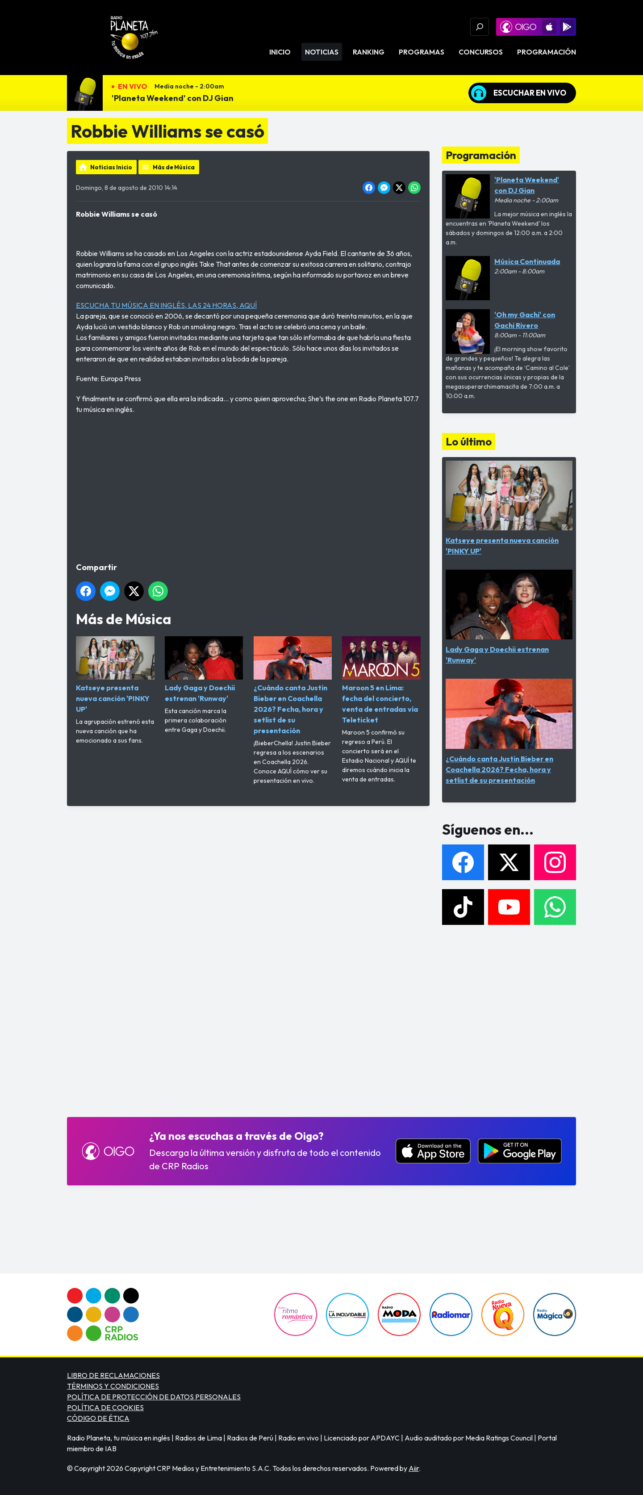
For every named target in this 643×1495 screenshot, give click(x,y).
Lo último (469, 441)
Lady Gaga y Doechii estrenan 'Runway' (204, 669)
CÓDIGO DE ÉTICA (98, 1418)
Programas (421, 51)
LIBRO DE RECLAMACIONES (113, 1375)
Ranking (368, 51)
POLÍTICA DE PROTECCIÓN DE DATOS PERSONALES (154, 1396)
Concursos (481, 51)
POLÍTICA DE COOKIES (105, 1407)
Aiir (414, 1468)
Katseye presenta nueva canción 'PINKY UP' (115, 675)
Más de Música (174, 167)
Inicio (280, 51)
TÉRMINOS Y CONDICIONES (113, 1386)
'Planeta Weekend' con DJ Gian (173, 98)
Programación (546, 51)
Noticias (321, 51)
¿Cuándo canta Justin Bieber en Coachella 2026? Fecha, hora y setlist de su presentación (293, 685)
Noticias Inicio (111, 167)
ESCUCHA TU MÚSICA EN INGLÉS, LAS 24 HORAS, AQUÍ (166, 305)
